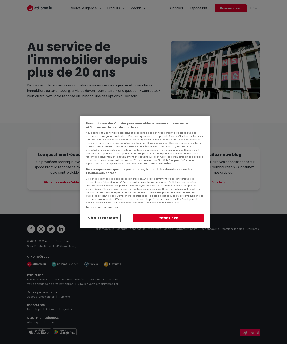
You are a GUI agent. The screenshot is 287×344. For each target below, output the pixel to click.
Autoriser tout (168, 217)
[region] (145, 172)
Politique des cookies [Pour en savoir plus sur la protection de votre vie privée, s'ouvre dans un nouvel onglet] (157, 163)
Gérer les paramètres (103, 217)
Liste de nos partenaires (102, 207)
